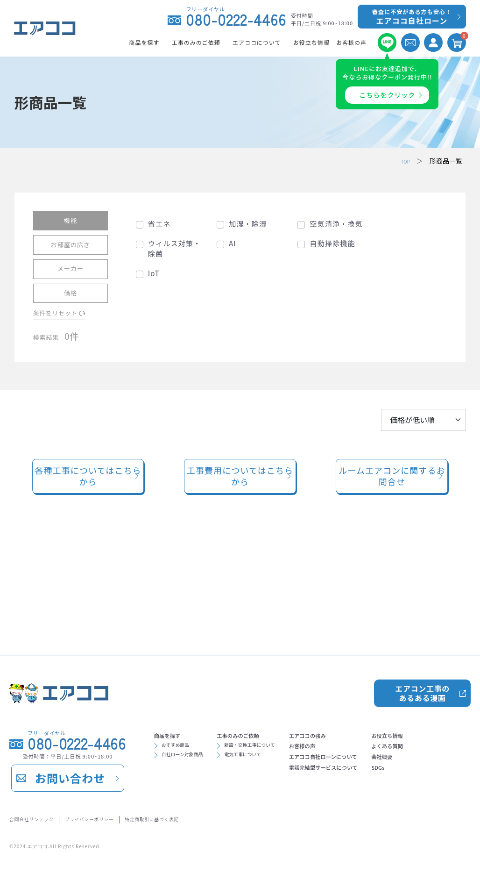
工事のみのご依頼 (266, 666)
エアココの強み (355, 666)
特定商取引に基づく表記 (211, 818)
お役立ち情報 (177, 735)
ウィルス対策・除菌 (174, 248)
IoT (154, 273)
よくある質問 (177, 750)
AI (232, 243)
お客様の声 (348, 681)
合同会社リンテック (40, 818)
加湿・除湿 (248, 223)
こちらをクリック (388, 95)
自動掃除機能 (332, 243)
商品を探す (174, 666)
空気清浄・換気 (336, 223)
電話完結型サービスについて (377, 711)
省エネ (159, 223)
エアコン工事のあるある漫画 (422, 621)
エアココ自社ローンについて (377, 696)
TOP (403, 160)
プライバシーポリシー (122, 818)
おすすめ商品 (182, 680)
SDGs (164, 780)
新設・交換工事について (279, 680)
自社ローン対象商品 (192, 693)
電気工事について (269, 693)
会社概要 (170, 765)
